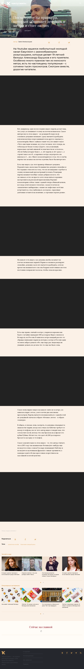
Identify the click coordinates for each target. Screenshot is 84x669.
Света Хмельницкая (25, 41)
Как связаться (27, 660)
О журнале (26, 651)
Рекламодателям (28, 656)
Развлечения (19, 30)
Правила (25, 664)
